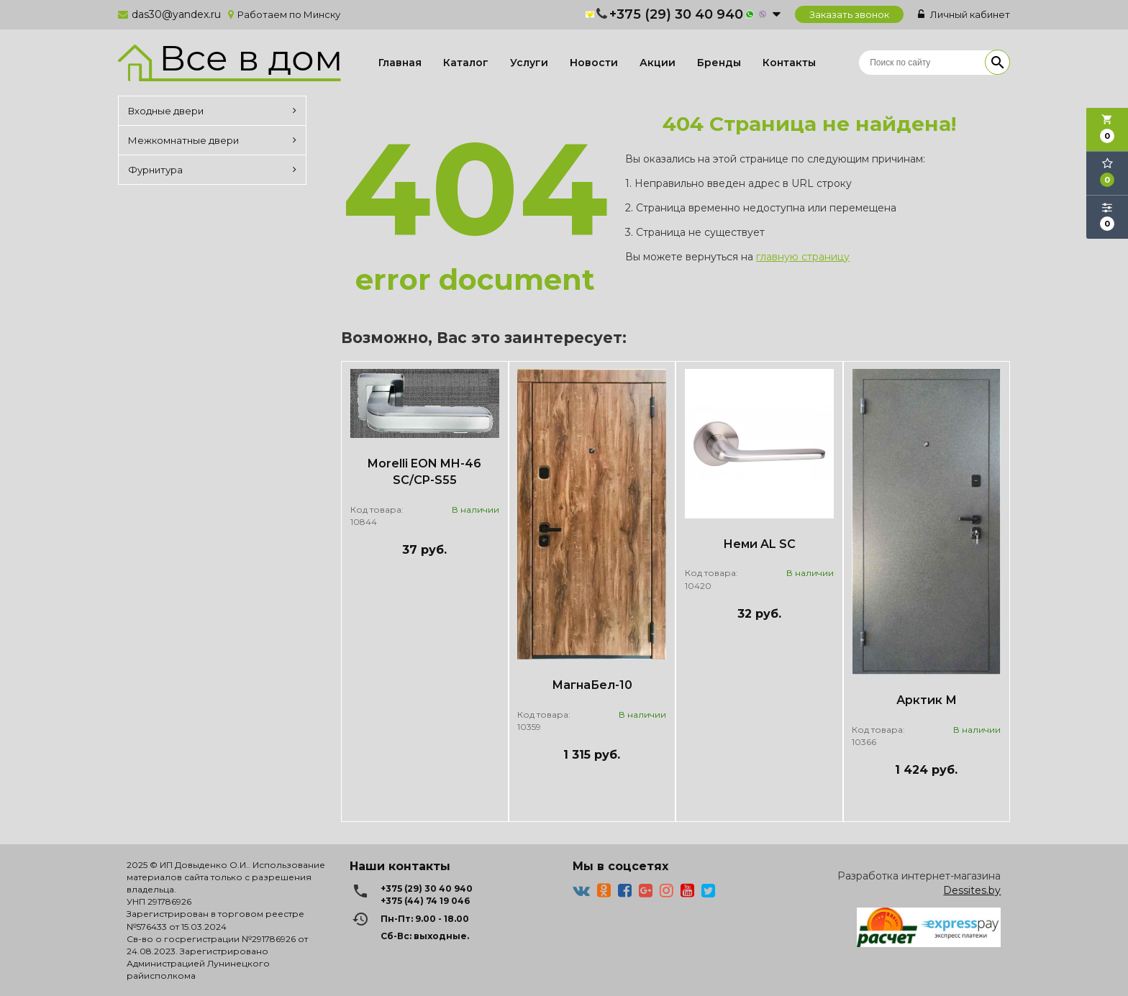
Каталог (465, 62)
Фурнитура (212, 170)
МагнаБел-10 (592, 685)
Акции (658, 62)
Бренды (719, 62)
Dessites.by (972, 890)
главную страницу (803, 256)
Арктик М (926, 700)
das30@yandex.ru (176, 14)
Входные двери (212, 111)
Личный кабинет (964, 14)
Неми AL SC (759, 544)
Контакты (789, 62)
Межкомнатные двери (212, 140)
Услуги (529, 62)
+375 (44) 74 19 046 (425, 900)
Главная (400, 62)
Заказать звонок (849, 14)
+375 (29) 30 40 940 (676, 14)
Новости (594, 62)
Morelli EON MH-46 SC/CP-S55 (424, 472)
